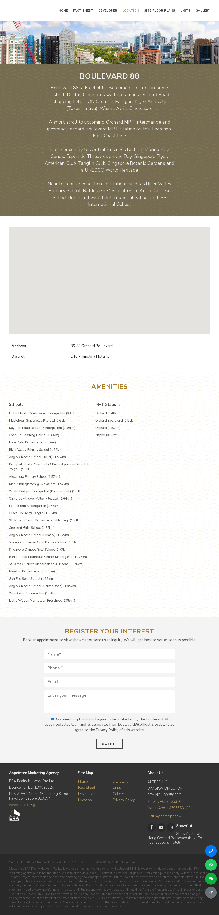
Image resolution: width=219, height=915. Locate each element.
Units (117, 787)
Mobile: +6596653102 (165, 801)
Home (83, 781)
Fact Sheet (86, 787)
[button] (109, 277)
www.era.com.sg (22, 804)
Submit (109, 743)
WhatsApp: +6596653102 (168, 808)
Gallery (118, 793)
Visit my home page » (164, 815)
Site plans (120, 781)
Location (85, 800)
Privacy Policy (124, 800)
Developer (86, 793)
